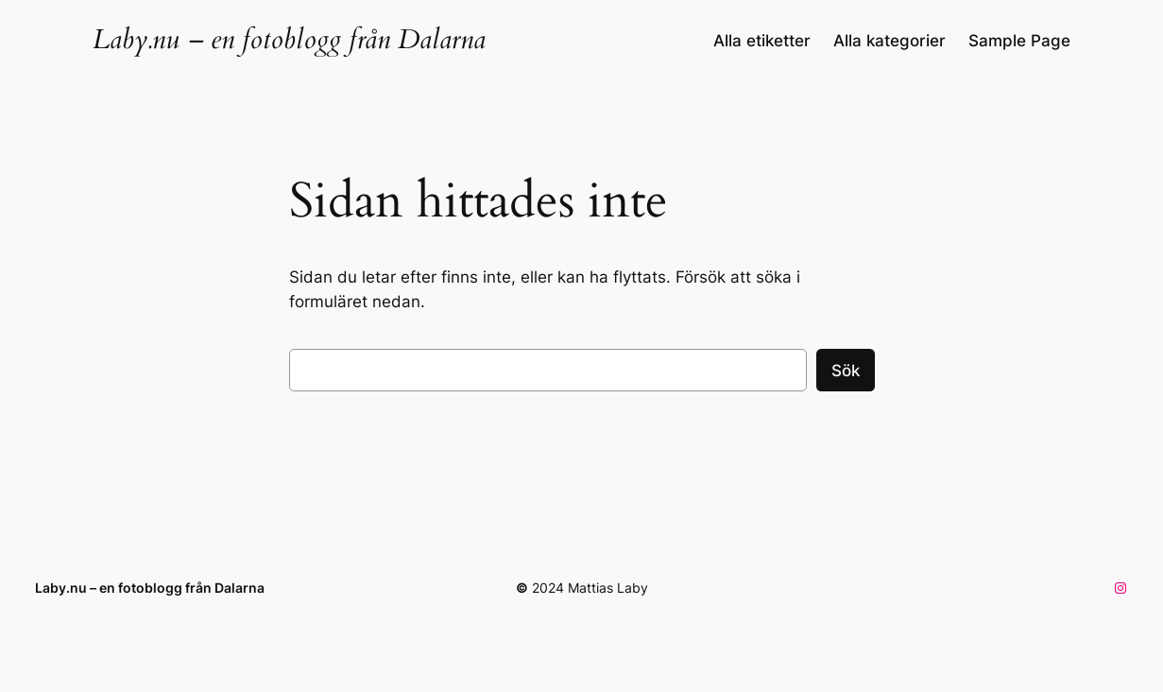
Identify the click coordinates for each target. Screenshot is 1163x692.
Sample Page (1019, 40)
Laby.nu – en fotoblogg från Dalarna (289, 40)
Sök (845, 370)
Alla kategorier (889, 40)
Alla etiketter (762, 40)
